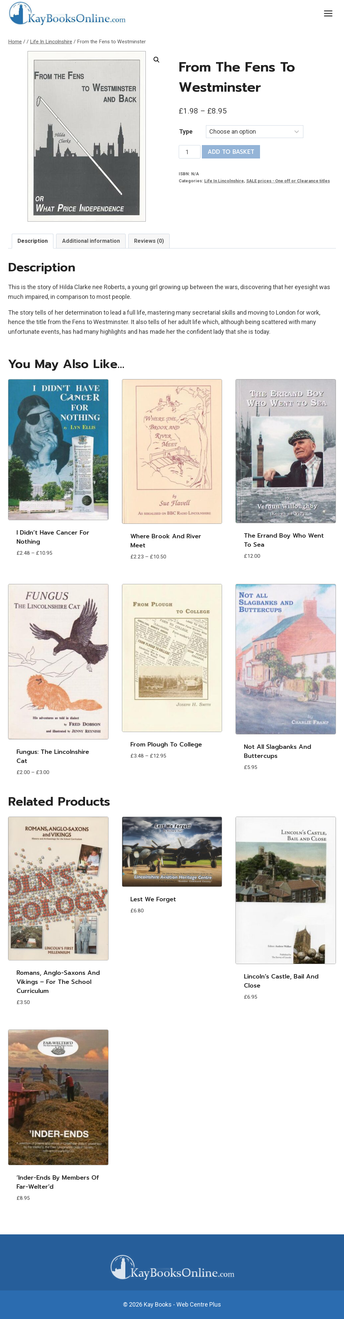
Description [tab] (32, 241)
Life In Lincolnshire (224, 180)
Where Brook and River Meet (165, 541)
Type (185, 131)
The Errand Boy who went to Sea (284, 540)
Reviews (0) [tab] (149, 241)
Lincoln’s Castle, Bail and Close (281, 981)
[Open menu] (328, 13)
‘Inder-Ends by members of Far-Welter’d (57, 1182)
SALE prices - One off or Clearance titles (288, 180)
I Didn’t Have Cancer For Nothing (52, 537)
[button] (156, 60)
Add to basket (231, 151)
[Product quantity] (190, 151)
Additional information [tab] (91, 241)
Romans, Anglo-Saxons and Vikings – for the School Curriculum (58, 982)
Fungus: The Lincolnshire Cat (52, 756)
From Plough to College (166, 744)
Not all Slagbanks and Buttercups (277, 751)
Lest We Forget (153, 899)
